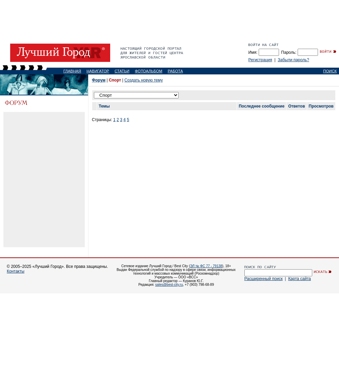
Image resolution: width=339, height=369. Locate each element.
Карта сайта (299, 278)
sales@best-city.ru (169, 284)
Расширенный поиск (263, 278)
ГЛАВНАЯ (72, 71)
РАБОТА (175, 71)
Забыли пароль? (293, 59)
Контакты (15, 271)
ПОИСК (330, 71)
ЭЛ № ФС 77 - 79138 (206, 266)
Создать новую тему (143, 80)
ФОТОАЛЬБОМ (148, 71)
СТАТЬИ (122, 71)
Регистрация (260, 59)
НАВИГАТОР (97, 71)
